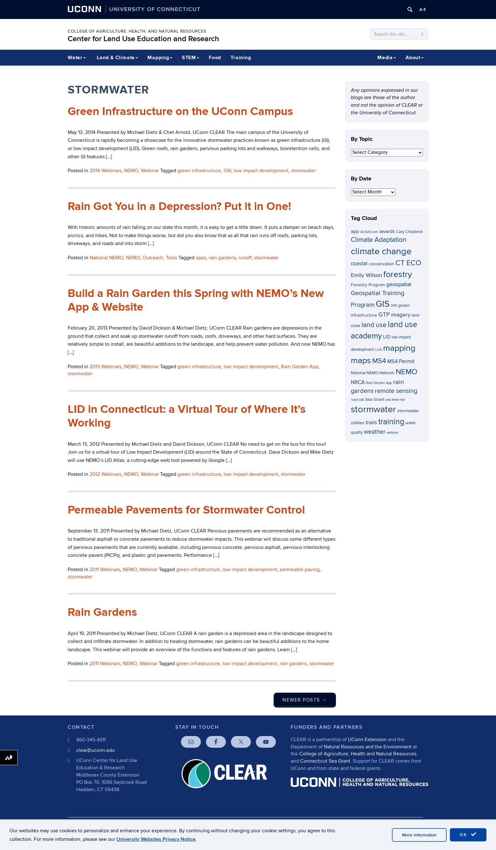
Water (77, 57)
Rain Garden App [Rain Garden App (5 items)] (379, 383)
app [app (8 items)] (355, 232)
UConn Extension (367, 739)
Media (386, 57)
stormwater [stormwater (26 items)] (373, 409)
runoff (245, 258)
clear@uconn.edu (95, 750)
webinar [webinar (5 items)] (393, 433)
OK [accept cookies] (468, 834)
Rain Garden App (300, 366)
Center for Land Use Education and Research (143, 38)
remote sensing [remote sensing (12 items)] (396, 391)
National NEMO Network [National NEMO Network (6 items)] (372, 373)
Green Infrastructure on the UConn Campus (180, 111)
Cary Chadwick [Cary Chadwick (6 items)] (409, 232)
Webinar (150, 170)
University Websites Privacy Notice (155, 839)
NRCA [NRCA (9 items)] (358, 382)
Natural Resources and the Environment (368, 747)
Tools (171, 258)
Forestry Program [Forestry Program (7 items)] (368, 284)
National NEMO (106, 258)
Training (241, 57)
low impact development (261, 170)
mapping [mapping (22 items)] (399, 348)
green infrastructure (199, 170)
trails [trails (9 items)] (371, 422)
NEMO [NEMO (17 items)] (406, 371)
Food (215, 57)
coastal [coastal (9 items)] (359, 264)
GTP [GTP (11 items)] (384, 314)
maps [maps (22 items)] (361, 360)
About (415, 57)
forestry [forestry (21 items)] (397, 274)
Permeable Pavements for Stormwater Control (186, 510)
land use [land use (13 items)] (374, 325)
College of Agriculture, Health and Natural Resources (357, 754)
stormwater (303, 170)
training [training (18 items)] (391, 421)
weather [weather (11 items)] (374, 432)
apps (201, 258)
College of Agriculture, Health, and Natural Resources (137, 31)
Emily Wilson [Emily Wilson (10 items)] (366, 275)
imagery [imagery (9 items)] (400, 315)
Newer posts (304, 700)
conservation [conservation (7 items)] (381, 264)
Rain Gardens (102, 612)
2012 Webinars (105, 474)
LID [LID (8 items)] (386, 337)
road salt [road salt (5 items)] (357, 400)
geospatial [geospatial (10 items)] (398, 284)
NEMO (131, 170)
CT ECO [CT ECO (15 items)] (408, 263)
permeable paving (299, 569)
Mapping (159, 57)
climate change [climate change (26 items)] (381, 251)
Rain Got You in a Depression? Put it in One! (179, 206)
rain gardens (222, 258)
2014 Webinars (105, 170)
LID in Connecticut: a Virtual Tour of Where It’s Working (187, 416)
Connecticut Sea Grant (325, 761)
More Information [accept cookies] (419, 835)
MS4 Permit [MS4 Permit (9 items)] (400, 361)
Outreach (153, 258)
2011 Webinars (105, 569)
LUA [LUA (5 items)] (378, 350)
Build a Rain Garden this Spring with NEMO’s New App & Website (196, 300)
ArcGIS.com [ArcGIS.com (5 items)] (369, 232)
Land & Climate (117, 57)
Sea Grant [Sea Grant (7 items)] (374, 399)
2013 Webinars (105, 366)
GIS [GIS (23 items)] (382, 304)
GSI (227, 170)
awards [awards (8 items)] (387, 232)
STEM (190, 57)
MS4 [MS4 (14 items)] (379, 361)
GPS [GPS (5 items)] (394, 306)
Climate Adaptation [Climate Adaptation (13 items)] (378, 240)
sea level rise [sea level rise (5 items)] (395, 400)
